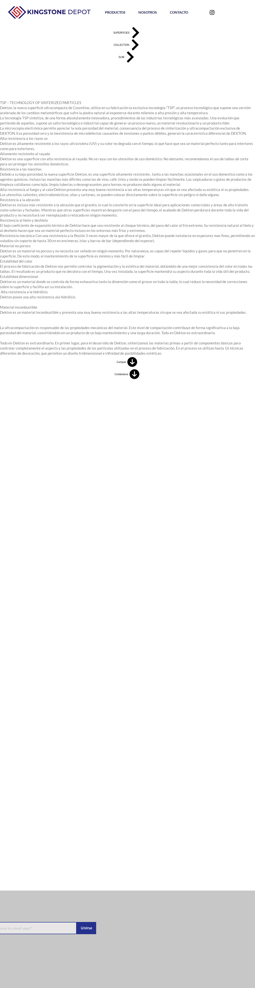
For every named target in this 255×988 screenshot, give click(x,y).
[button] (115, 12)
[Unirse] (86, 928)
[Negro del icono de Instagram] (212, 12)
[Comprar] (127, 362)
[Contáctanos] (127, 374)
